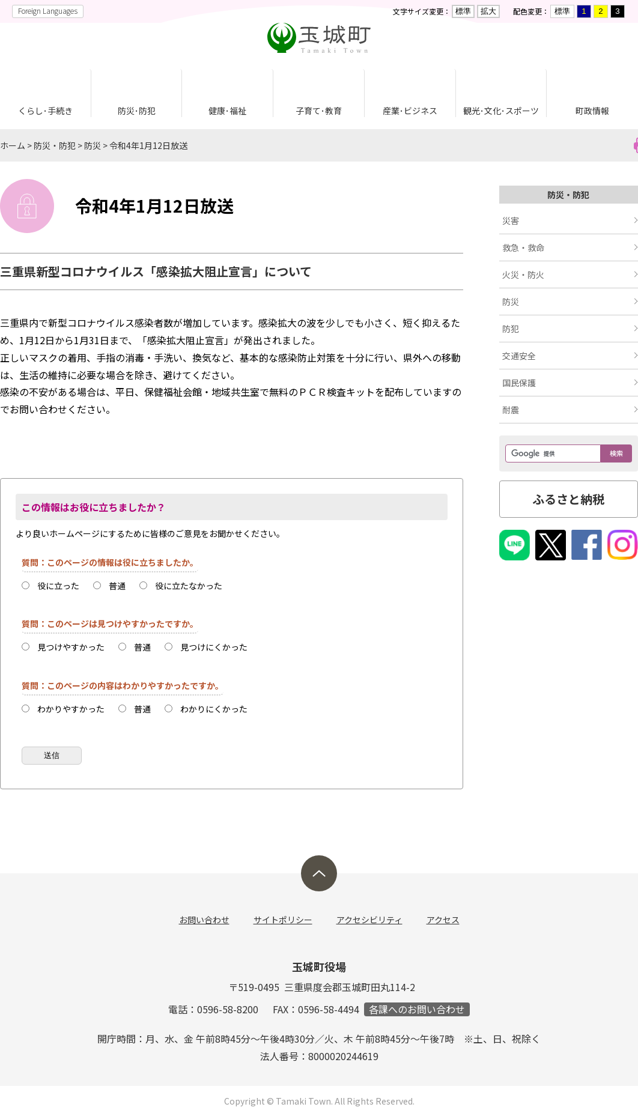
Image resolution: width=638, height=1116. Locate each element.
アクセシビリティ (369, 920)
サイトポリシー (283, 920)
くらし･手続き (45, 111)
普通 (117, 586)
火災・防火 (523, 274)
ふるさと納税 (568, 499)
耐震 (510, 410)
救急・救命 (523, 247)
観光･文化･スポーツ (501, 111)
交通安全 (519, 356)
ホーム (12, 145)
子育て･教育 (319, 111)
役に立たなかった (188, 586)
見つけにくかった (214, 647)
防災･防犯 (137, 111)
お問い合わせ (204, 920)
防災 (92, 145)
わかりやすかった (71, 709)
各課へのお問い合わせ (417, 1009)
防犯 (510, 329)
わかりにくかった (214, 709)
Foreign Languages (47, 10)
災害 (510, 220)
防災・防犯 (55, 145)
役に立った (58, 586)
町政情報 (592, 111)
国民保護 (519, 383)
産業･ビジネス (410, 111)
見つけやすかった (71, 647)
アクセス (443, 920)
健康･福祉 (227, 111)
